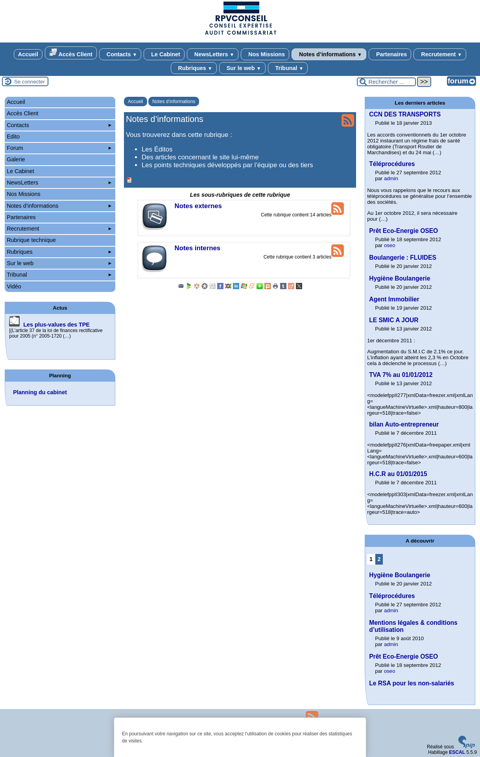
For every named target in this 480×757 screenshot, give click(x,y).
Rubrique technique (31, 240)
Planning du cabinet (40, 392)
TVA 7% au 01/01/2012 (400, 374)
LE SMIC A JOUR (393, 320)
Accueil (28, 54)
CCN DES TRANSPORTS (405, 114)
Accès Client (70, 52)
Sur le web (242, 68)
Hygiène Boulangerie (399, 278)
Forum (59, 148)
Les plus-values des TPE (56, 324)
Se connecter (29, 82)
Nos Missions (265, 54)
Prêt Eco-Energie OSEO (403, 230)
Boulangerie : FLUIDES (402, 257)
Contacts (120, 54)
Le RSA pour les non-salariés (411, 683)
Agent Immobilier (394, 299)
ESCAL (457, 752)
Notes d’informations (329, 54)
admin (391, 178)
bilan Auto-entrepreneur (404, 424)
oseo (389, 245)
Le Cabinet (164, 54)
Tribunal (288, 68)
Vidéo (14, 286)
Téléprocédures (392, 164)
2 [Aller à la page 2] (378, 559)
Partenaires (390, 54)
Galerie (16, 159)
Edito (13, 136)
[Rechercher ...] (386, 82)
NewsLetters (212, 54)
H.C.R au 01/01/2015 (398, 474)
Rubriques (193, 68)
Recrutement (440, 54)
